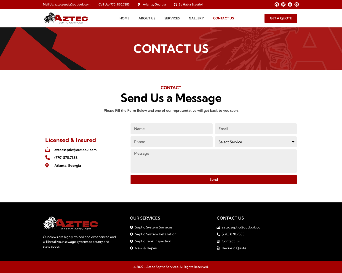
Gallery (196, 18)
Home (124, 18)
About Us (147, 18)
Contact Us (223, 18)
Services (172, 18)
